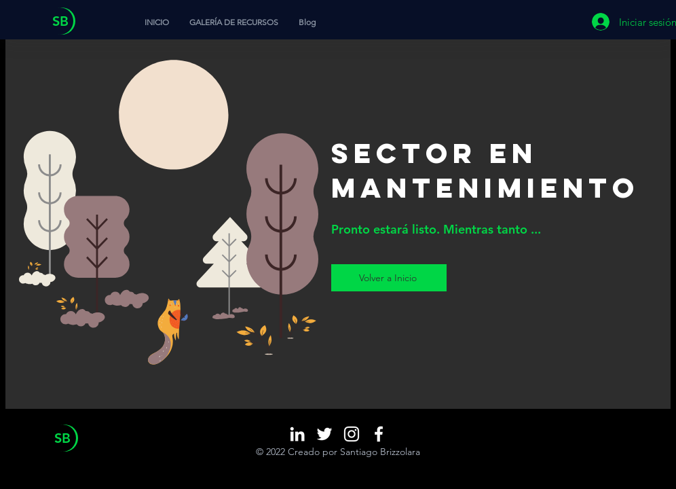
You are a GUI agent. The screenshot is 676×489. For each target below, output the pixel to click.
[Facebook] (379, 434)
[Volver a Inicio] (389, 277)
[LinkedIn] (297, 434)
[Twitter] (324, 434)
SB (60, 21)
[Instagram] (351, 434)
